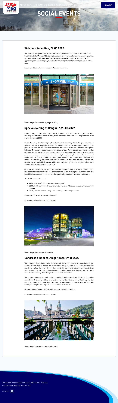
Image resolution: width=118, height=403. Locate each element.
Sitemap (44, 382)
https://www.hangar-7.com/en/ (42, 164)
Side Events (70, 5)
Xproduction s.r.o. (11, 391)
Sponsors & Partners (53, 5)
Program (37, 5)
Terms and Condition (10, 382)
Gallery (109, 6)
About (22, 5)
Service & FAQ (83, 5)
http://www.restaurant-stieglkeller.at (44, 346)
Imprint (36, 382)
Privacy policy (26, 382)
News (29, 5)
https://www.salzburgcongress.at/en (44, 122)
